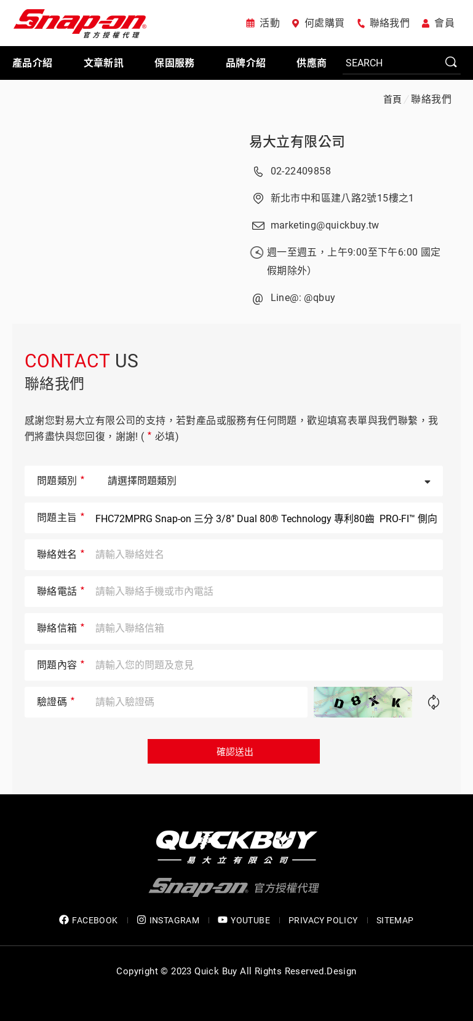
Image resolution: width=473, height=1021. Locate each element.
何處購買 (324, 23)
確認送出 (233, 751)
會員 (444, 23)
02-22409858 (301, 171)
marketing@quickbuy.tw (325, 225)
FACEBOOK (88, 920)
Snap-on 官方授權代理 (80, 23)
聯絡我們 (390, 23)
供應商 (311, 63)
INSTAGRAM (168, 920)
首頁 (392, 99)
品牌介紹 (246, 63)
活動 (270, 23)
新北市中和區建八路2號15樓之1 (343, 198)
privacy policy (323, 920)
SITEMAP (395, 920)
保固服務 (174, 63)
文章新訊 (104, 63)
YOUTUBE (244, 920)
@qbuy (319, 297)
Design (341, 971)
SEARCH (451, 62)
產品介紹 (32, 63)
